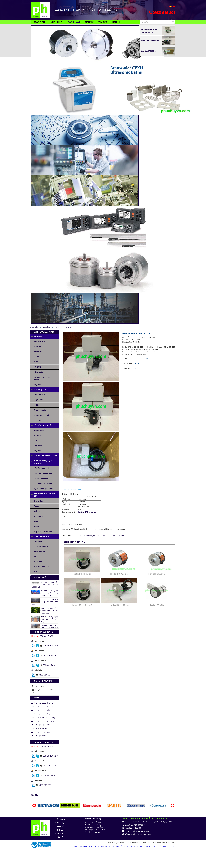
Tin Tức (60, 833)
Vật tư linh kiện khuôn (43, 488)
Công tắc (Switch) (41, 546)
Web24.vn (170, 842)
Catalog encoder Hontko (42, 703)
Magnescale (39, 400)
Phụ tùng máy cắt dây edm (44, 494)
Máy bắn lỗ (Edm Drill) (43, 531)
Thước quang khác (41, 415)
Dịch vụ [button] (89, 22)
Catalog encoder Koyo (41, 714)
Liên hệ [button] (116, 22)
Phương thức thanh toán (95, 829)
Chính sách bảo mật (93, 824)
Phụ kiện (37, 385)
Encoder (38, 336)
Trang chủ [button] (40, 22)
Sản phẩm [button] (74, 22)
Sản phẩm (61, 826)
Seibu (36, 521)
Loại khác (38, 445)
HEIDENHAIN (39, 341)
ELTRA (36, 357)
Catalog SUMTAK (39, 728)
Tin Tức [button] (102, 22)
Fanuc (36, 506)
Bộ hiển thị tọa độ (42, 425)
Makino (37, 511)
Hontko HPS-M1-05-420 (119, 638)
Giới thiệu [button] (57, 22)
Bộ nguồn (38, 561)
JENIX (36, 405)
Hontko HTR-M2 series (119, 607)
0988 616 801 (46, 636)
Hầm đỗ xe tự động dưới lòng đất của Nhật (49, 619)
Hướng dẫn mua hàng (94, 827)
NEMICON (38, 351)
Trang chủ (61, 819)
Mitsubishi (38, 516)
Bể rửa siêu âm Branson (45, 456)
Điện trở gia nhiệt (41, 478)
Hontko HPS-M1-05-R (150, 40)
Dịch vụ (60, 830)
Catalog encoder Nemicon (42, 706)
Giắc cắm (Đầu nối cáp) (43, 473)
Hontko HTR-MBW (156, 638)
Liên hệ (60, 837)
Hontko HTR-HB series (82, 607)
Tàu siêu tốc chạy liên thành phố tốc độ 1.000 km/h (44, 584)
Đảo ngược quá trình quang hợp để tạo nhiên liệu (49, 610)
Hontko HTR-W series (156, 607)
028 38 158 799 (50, 645)
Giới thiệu (61, 822)
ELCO (36, 362)
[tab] (73, 489)
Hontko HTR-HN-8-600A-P (82, 638)
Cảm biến (38, 541)
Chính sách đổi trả (92, 832)
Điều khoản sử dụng (93, 822)
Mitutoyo (38, 435)
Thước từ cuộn (40, 410)
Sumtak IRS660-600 (149, 51)
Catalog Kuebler (38, 736)
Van (35, 556)
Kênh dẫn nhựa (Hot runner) (43, 462)
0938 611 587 (45, 674)
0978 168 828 (49, 655)
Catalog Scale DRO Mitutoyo (43, 717)
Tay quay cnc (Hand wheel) (42, 378)
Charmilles (38, 501)
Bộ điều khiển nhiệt (42, 468)
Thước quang (40, 390)
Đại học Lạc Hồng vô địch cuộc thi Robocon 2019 (49, 593)
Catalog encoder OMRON (42, 721)
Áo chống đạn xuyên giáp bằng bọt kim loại (49, 627)
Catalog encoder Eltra (41, 710)
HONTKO (37, 367)
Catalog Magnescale (40, 725)
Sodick (36, 526)
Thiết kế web (157, 842)
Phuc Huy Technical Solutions (139, 842)
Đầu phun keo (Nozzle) (43, 483)
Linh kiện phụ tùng (43, 536)
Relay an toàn (39, 551)
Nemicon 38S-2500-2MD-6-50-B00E (149, 31)
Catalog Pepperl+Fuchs (41, 732)
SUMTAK (37, 346)
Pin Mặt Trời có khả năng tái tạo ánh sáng (44, 601)
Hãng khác (38, 372)
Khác (36, 571)
